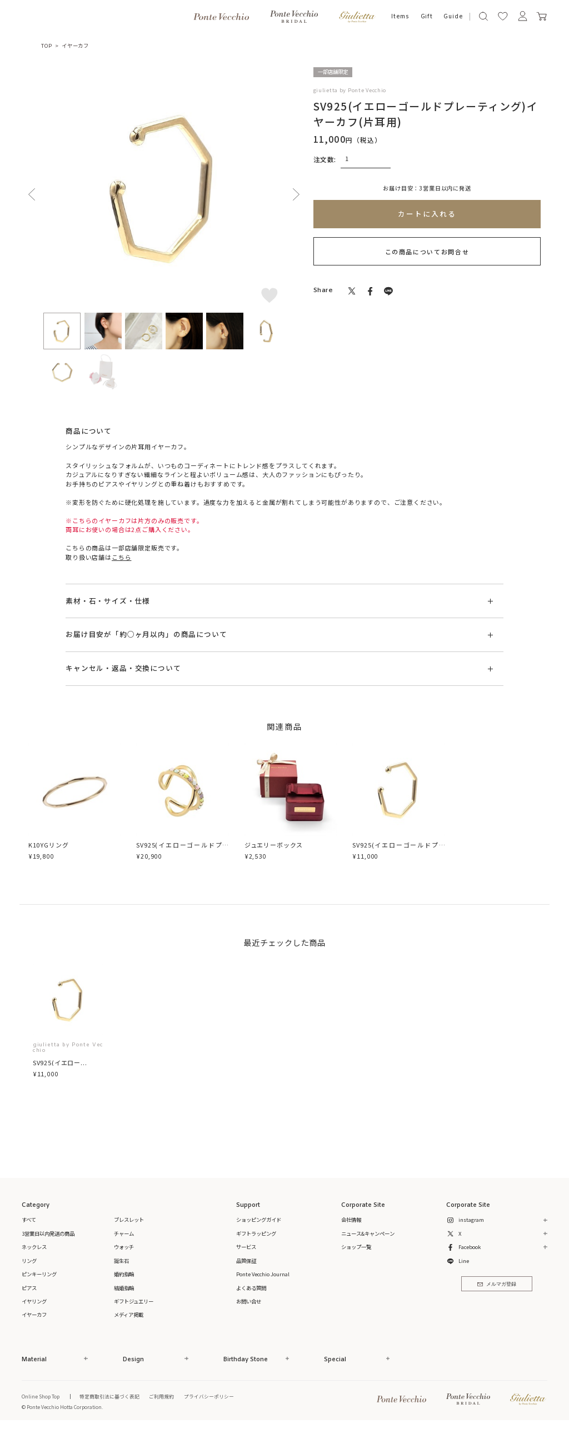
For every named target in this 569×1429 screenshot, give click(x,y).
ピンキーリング (39, 1274)
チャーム (124, 1233)
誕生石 (121, 1261)
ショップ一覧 (356, 1247)
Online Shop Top (40, 1396)
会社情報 (351, 1220)
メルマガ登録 (496, 1284)
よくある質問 (251, 1288)
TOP (46, 45)
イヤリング (34, 1301)
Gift (427, 17)
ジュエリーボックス (273, 844)
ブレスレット (129, 1220)
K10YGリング (48, 844)
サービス (246, 1247)
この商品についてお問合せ (427, 251)
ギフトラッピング (256, 1233)
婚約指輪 (124, 1274)
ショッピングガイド (258, 1220)
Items (400, 17)
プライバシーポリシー (209, 1396)
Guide (453, 17)
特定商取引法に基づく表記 (109, 1396)
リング (29, 1261)
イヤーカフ (75, 45)
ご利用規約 (161, 1396)
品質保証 (246, 1261)
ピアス (29, 1288)
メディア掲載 (128, 1314)
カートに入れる (427, 213)
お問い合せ (248, 1301)
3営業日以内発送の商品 (48, 1233)
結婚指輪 (124, 1288)
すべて (29, 1220)
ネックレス (34, 1247)
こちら (121, 557)
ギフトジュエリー (133, 1301)
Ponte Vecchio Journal (263, 1274)
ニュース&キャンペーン (368, 1233)
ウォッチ (124, 1247)
